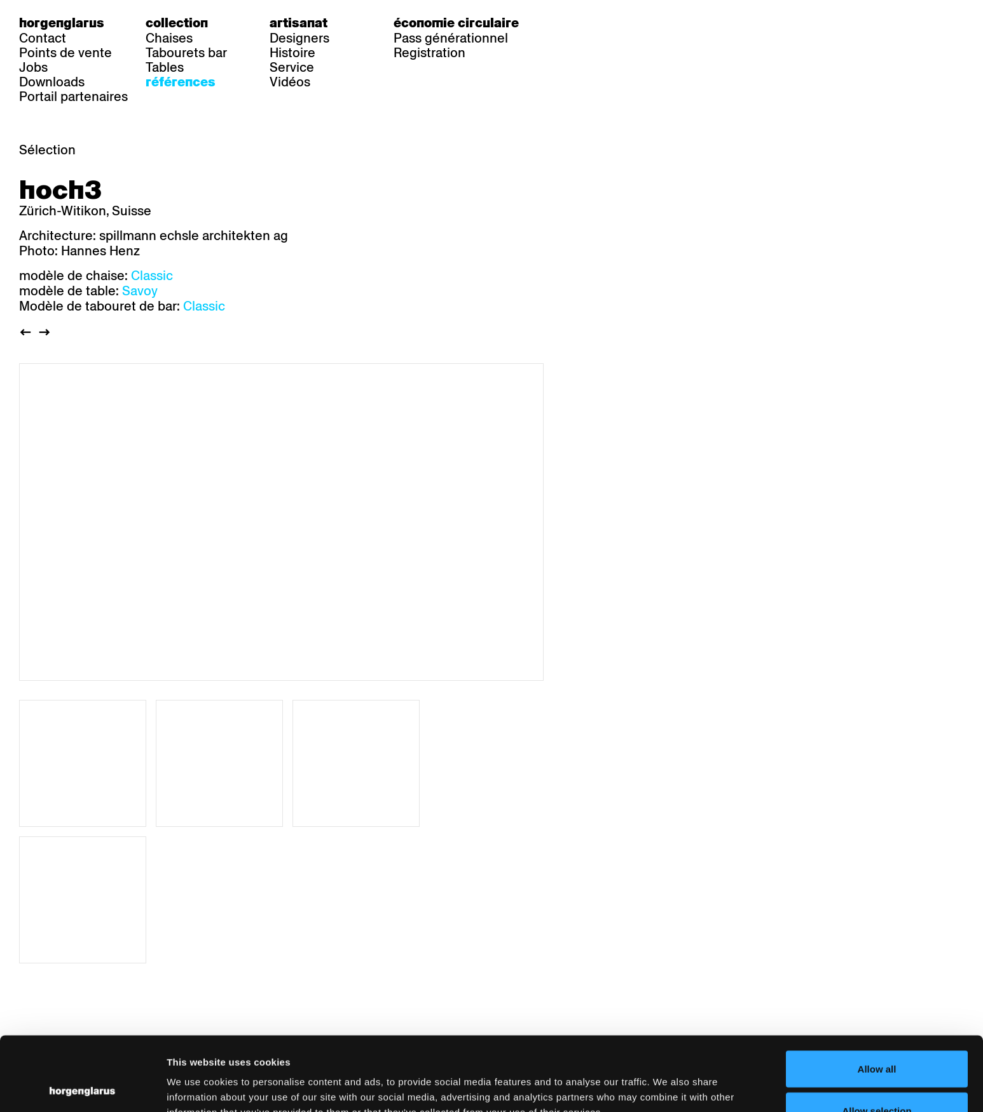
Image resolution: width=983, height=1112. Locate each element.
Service (292, 67)
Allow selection (876, 1036)
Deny (877, 1078)
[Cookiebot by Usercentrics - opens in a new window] (82, 1087)
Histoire (292, 52)
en (619, 23)
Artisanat (298, 22)
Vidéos (290, 82)
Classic (152, 276)
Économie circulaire (456, 22)
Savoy (140, 291)
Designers (299, 38)
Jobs (33, 67)
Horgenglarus (61, 22)
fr (593, 22)
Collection (177, 22)
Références (181, 82)
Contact (42, 38)
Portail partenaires (73, 96)
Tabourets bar (186, 52)
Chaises (169, 38)
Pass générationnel (451, 38)
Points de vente (65, 52)
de (567, 23)
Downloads (52, 82)
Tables (165, 67)
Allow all (877, 994)
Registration (429, 52)
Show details (664, 1079)
